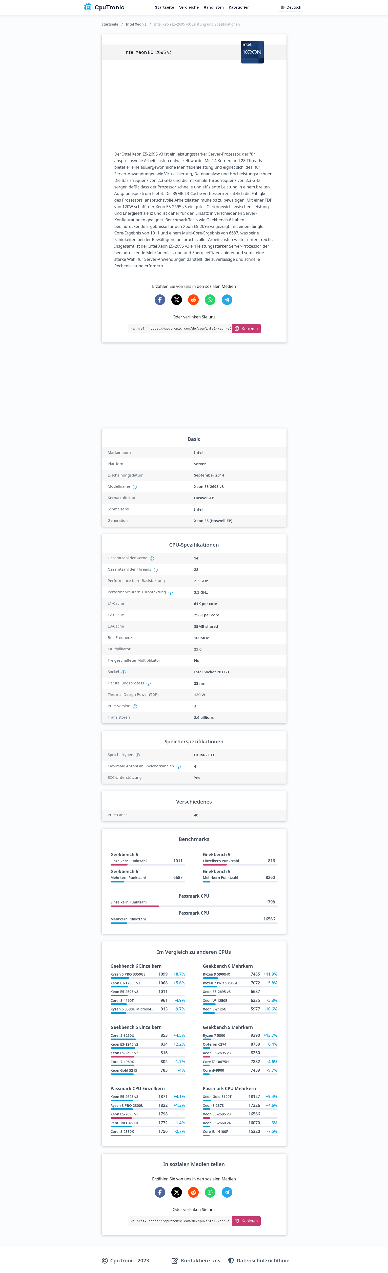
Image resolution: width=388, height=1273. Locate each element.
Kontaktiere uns (200, 1261)
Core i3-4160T (122, 1000)
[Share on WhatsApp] (210, 299)
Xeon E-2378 (213, 1105)
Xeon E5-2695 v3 (124, 991)
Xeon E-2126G (215, 1009)
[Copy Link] (246, 328)
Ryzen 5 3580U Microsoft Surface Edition (145, 1009)
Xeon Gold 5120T (217, 1096)
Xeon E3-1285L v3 (125, 983)
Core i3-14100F (215, 1131)
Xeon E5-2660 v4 (217, 1122)
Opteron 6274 (215, 1044)
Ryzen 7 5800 (214, 1035)
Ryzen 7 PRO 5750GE (220, 983)
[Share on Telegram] (227, 299)
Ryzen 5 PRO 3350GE (128, 974)
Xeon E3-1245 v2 (124, 1044)
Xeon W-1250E (215, 1000)
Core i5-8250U (122, 1035)
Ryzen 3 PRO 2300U (127, 1105)
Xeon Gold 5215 (124, 1070)
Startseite (164, 7)
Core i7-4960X (122, 1061)
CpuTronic (104, 7)
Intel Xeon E (136, 24)
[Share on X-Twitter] (176, 299)
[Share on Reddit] (193, 299)
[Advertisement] (194, 105)
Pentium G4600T (125, 1122)
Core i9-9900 (213, 1070)
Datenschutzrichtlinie (263, 1261)
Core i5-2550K (122, 1131)
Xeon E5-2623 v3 (124, 1096)
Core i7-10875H (216, 1061)
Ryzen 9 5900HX (216, 974)
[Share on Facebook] (160, 299)
